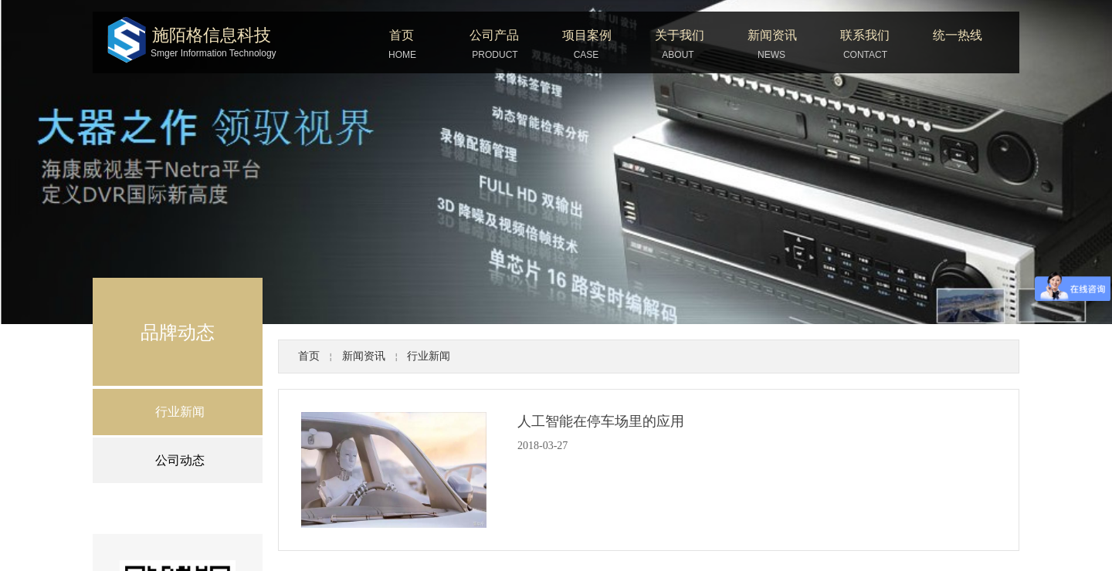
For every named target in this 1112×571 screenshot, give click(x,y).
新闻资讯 (772, 35)
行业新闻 (428, 356)
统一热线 (957, 35)
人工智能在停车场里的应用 (600, 421)
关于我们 (679, 35)
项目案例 (587, 35)
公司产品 (494, 35)
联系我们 (865, 35)
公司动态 (180, 460)
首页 (401, 35)
